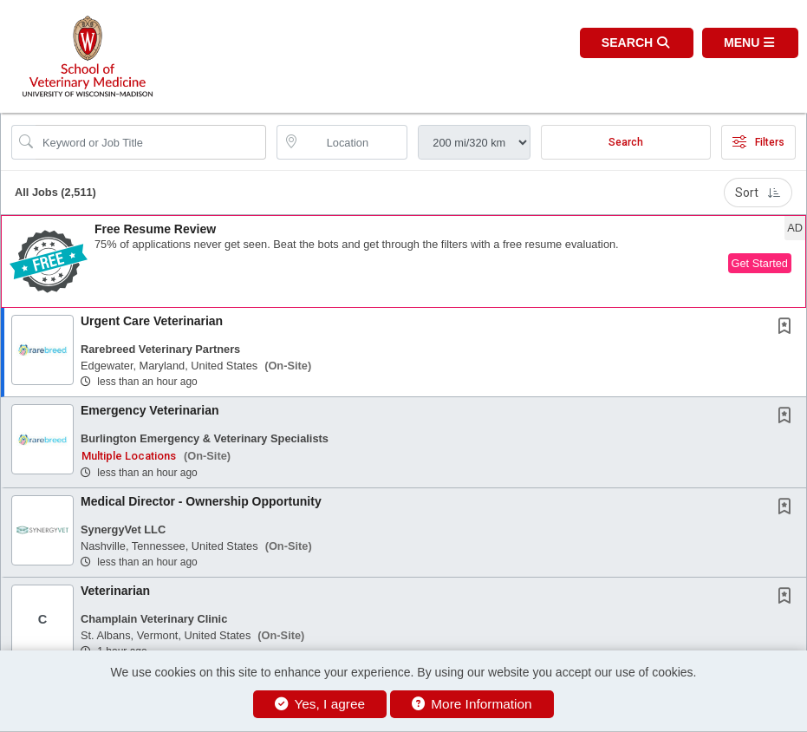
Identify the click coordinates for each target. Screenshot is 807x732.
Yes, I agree (320, 703)
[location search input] (354, 142)
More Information (472, 703)
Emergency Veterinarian (150, 410)
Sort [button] (758, 192)
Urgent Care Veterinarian (152, 321)
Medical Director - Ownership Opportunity (201, 501)
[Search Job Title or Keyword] (151, 142)
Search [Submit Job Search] (626, 142)
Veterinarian (115, 591)
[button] (750, 43)
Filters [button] (758, 142)
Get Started (760, 263)
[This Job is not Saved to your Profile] (788, 328)
